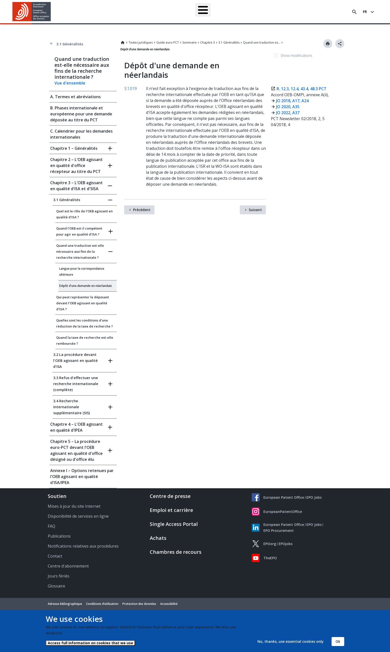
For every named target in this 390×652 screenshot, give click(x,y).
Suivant (255, 209)
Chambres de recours (175, 552)
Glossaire (56, 586)
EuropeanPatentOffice (282, 511)
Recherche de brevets (121, 11)
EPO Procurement (278, 530)
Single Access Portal (174, 524)
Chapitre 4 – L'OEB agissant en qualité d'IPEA (76, 427)
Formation (281, 11)
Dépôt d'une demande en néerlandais (85, 286)
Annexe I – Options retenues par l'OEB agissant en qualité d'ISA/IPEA (82, 476)
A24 (304, 100)
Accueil (90, 11)
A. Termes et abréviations (75, 96)
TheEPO (270, 558)
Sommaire (189, 42)
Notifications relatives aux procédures (83, 546)
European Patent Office (283, 497)
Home (122, 43)
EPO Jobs (314, 497)
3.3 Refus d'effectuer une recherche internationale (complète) (75, 383)
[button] (51, 12)
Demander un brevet (160, 11)
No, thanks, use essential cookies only (290, 641)
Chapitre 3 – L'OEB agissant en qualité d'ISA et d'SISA (76, 185)
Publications (59, 536)
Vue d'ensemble (69, 83)
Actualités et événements (246, 11)
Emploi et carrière (171, 510)
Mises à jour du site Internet (74, 506)
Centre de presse (170, 496)
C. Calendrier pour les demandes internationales (81, 134)
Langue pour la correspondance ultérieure (81, 271)
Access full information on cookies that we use (90, 643)
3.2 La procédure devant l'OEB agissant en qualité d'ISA (75, 360)
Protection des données (139, 604)
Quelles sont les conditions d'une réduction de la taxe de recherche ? (84, 323)
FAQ (51, 526)
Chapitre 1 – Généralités (74, 148)
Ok (338, 641)
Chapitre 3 (207, 42)
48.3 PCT (318, 88)
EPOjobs (285, 543)
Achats (158, 538)
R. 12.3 (283, 88)
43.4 (303, 88)
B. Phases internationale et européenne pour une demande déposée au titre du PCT (81, 114)
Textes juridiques (141, 42)
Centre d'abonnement (68, 566)
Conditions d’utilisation (102, 604)
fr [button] (365, 11)
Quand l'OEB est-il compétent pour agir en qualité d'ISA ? (79, 231)
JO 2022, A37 (287, 112)
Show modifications (296, 55)
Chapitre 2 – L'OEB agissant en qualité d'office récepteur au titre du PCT (76, 165)
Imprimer (327, 43)
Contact (55, 556)
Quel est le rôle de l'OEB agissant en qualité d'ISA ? (84, 214)
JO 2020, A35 (287, 106)
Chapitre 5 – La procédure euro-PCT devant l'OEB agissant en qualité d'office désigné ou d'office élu (76, 450)
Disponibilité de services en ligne (78, 516)
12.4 (294, 88)
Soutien (57, 496)
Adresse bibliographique (65, 604)
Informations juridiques (201, 11)
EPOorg (269, 543)
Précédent (141, 209)
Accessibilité (169, 604)
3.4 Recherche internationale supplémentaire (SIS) (71, 407)
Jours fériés (58, 576)
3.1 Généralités (69, 44)
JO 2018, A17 (287, 100)
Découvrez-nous (310, 11)
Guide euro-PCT (167, 42)
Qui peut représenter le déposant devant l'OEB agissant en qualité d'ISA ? (82, 303)
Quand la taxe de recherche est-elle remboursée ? (84, 340)
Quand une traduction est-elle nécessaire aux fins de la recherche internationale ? (261, 42)
